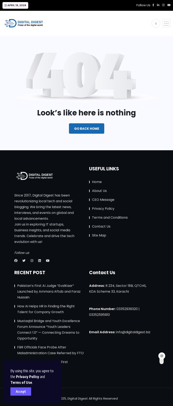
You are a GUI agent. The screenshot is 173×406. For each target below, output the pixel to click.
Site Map (99, 235)
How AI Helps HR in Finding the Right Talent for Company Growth (46, 309)
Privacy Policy (27, 376)
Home (97, 181)
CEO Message (103, 199)
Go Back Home (86, 128)
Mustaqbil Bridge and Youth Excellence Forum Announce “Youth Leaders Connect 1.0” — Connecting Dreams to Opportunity (48, 330)
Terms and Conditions (110, 217)
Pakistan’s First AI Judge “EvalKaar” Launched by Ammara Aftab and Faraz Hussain (49, 291)
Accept (21, 391)
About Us (99, 190)
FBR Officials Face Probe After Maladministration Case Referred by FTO (50, 350)
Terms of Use (21, 382)
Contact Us (101, 226)
